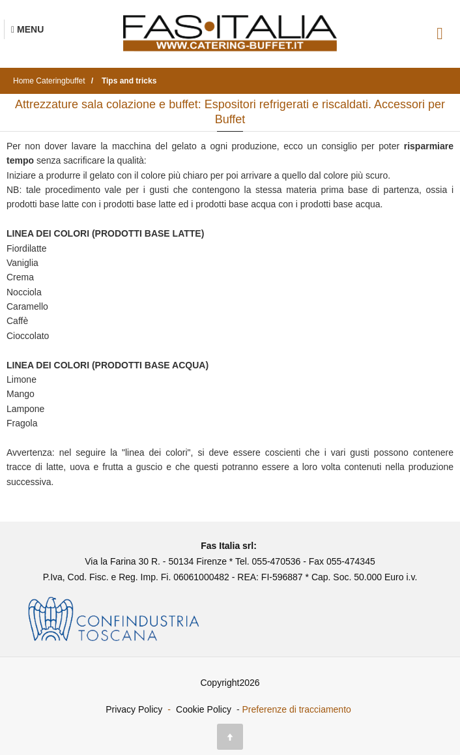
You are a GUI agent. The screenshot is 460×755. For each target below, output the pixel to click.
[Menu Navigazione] (27, 29)
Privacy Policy (134, 709)
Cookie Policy (203, 709)
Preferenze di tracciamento (296, 709)
